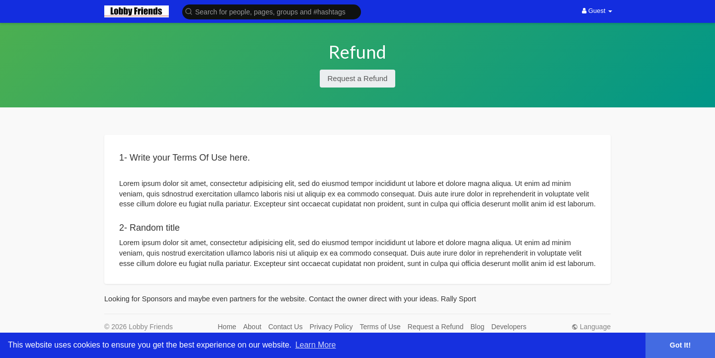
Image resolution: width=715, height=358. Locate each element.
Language (591, 326)
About (252, 327)
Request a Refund (358, 78)
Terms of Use (379, 327)
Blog (478, 327)
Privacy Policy (331, 327)
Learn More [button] (315, 345)
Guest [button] (597, 10)
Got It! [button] (680, 345)
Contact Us (285, 327)
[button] (271, 11)
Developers (508, 327)
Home (227, 327)
